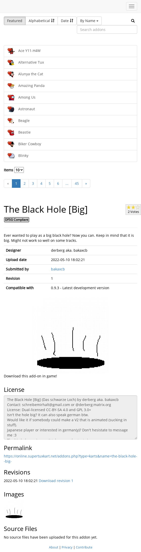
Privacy (67, 547)
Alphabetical (42, 20)
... (66, 183)
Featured (14, 20)
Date (67, 20)
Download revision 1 (56, 480)
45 (77, 183)
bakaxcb (58, 269)
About (53, 547)
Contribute (84, 547)
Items (14, 170)
